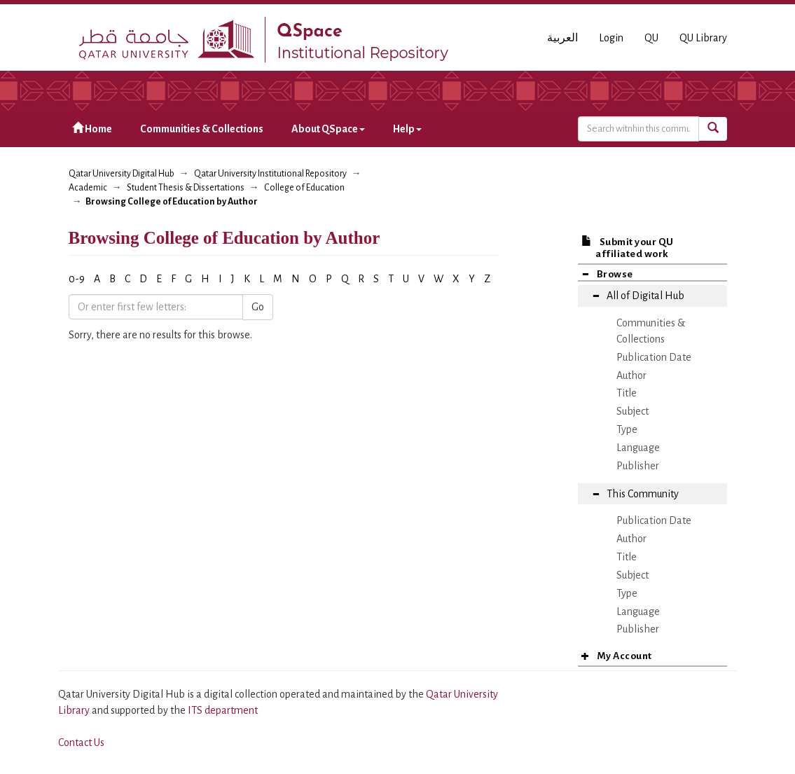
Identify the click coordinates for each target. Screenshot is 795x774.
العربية (562, 37)
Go (257, 306)
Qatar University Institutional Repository (270, 174)
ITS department (223, 710)
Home (92, 128)
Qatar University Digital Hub (121, 174)
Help (407, 128)
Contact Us (81, 742)
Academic (88, 188)
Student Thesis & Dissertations (185, 188)
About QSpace (328, 128)
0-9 (77, 278)
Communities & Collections (201, 128)
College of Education (304, 188)
